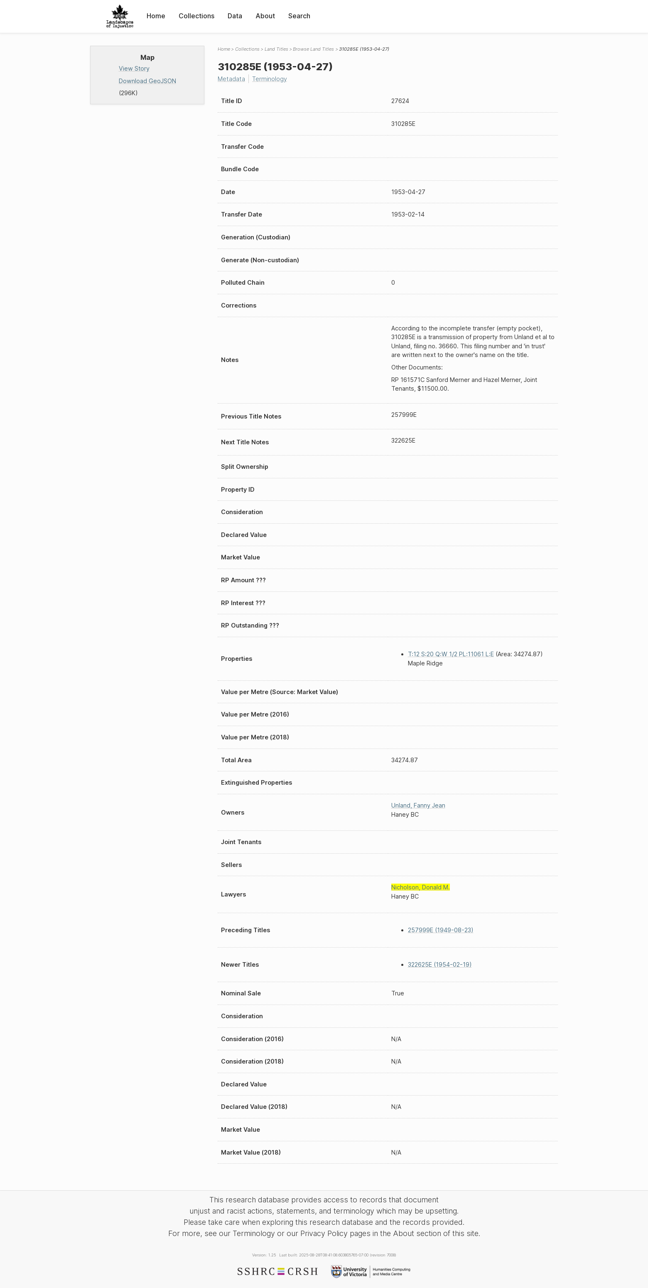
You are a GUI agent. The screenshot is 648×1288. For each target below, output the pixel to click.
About (265, 16)
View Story (134, 68)
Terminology (269, 78)
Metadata (231, 78)
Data (235, 16)
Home (156, 16)
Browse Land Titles (313, 49)
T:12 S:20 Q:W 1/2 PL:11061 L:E (451, 654)
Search (299, 16)
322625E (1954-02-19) (440, 964)
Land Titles (276, 49)
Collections (196, 16)
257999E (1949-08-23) (441, 929)
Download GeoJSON (147, 80)
